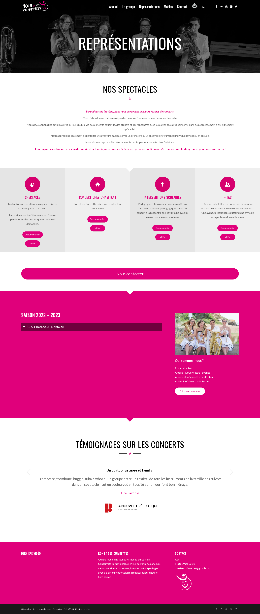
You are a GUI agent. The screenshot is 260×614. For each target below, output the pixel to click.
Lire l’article (130, 493)
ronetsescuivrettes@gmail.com (192, 568)
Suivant (231, 472)
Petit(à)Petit (69, 609)
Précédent (29, 472)
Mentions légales (82, 609)
